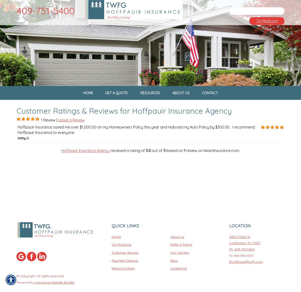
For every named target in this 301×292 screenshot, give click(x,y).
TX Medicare (267, 21)
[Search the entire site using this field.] (252, 11)
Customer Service (125, 241)
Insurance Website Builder (55, 271)
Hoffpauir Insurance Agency (85, 160)
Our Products (121, 233)
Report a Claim (123, 257)
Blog (174, 249)
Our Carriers (179, 241)
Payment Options (125, 249)
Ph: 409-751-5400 (242, 238)
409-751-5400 (45, 11)
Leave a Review (71, 130)
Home (116, 225)
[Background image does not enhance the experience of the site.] (18, 129)
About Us (177, 225)
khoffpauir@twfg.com (246, 251)
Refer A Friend (181, 233)
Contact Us (178, 257)
